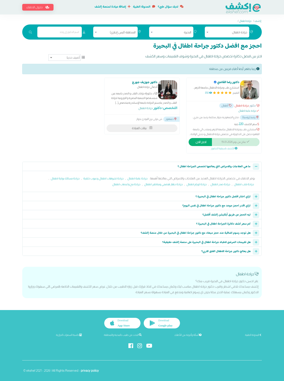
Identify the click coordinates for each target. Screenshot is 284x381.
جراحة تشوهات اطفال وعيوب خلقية (103, 178)
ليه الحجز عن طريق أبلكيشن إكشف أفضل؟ (226, 214)
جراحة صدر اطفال (220, 184)
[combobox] (227, 32)
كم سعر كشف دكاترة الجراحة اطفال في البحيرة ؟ (223, 224)
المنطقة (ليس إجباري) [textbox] (123, 32)
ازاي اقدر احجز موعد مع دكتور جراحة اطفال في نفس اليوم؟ (216, 205)
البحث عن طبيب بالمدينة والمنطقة (123, 334)
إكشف (257, 21)
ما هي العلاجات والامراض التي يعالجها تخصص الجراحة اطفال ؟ (214, 166)
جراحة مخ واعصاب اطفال (126, 184)
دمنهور (171, 119)
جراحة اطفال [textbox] (239, 32)
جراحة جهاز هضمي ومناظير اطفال (163, 184)
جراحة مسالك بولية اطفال (65, 178)
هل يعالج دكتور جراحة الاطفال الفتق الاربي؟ (226, 251)
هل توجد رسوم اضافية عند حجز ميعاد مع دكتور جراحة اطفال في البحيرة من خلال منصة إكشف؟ (196, 233)
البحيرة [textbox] (187, 32)
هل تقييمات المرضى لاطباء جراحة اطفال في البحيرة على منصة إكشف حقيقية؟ (206, 242)
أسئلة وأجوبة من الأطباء (188, 334)
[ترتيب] (64, 57)
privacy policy (90, 370)
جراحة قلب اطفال (244, 184)
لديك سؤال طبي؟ (170, 7)
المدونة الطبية (144, 7)
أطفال (226, 105)
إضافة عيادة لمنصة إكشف (112, 7)
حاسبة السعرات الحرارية (69, 334)
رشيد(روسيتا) (250, 117)
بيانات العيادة (142, 128)
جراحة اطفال (245, 21)
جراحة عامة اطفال (137, 178)
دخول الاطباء (38, 7)
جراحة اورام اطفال (196, 184)
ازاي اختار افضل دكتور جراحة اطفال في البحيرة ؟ (223, 196)
